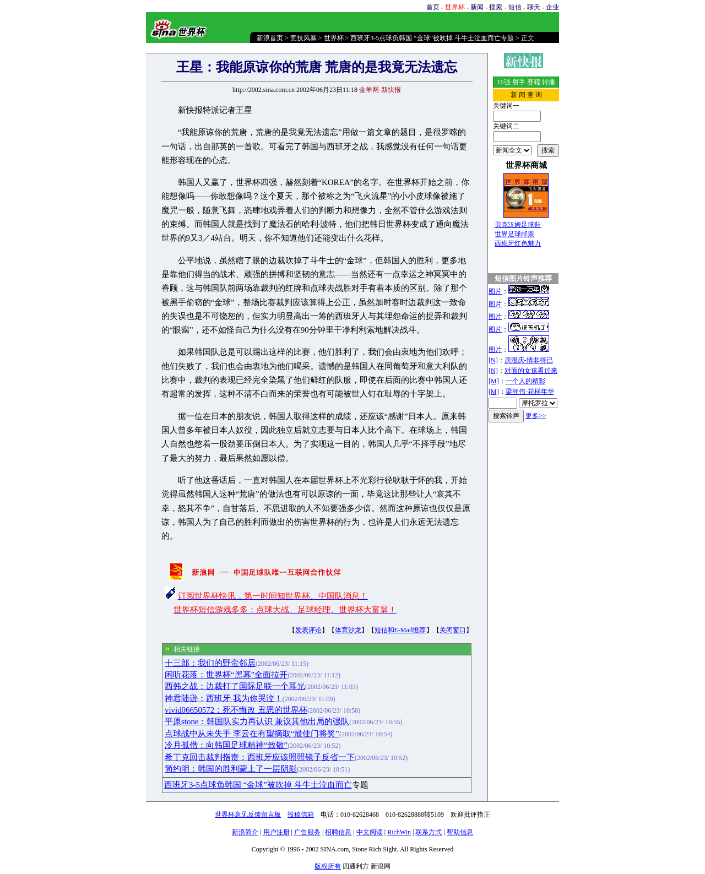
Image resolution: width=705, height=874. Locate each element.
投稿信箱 (301, 814)
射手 (518, 82)
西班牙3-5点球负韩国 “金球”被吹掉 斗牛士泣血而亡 (258, 784)
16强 (504, 82)
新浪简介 (245, 832)
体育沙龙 (348, 630)
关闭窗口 (453, 630)
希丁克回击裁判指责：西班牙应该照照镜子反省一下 (260, 757)
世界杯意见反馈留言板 (248, 814)
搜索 (495, 7)
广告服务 (307, 832)
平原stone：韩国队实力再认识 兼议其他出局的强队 (257, 721)
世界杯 (334, 38)
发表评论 (308, 630)
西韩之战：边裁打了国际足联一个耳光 (235, 686)
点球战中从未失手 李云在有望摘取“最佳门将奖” (252, 733)
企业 (552, 7)
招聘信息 (338, 832)
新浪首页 (270, 38)
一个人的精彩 (525, 381)
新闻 (477, 7)
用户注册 (276, 832)
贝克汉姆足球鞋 (518, 225)
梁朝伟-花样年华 (530, 391)
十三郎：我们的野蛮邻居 (210, 663)
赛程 (533, 82)
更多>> (535, 416)
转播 (548, 82)
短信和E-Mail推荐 (400, 630)
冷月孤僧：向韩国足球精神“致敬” (226, 745)
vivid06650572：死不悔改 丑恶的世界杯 (236, 709)
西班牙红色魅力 (518, 243)
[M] (494, 381)
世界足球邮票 (514, 234)
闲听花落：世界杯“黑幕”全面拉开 (226, 674)
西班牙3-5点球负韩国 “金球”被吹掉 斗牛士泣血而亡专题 (432, 38)
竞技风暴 (303, 38)
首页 (433, 7)
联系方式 (428, 832)
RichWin (399, 832)
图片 (495, 291)
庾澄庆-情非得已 (529, 360)
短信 (515, 7)
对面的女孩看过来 (531, 370)
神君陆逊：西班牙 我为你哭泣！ (224, 698)
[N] (493, 360)
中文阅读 (369, 832)
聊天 (533, 7)
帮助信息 (460, 832)
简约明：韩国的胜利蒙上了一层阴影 (231, 768)
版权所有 (327, 866)
